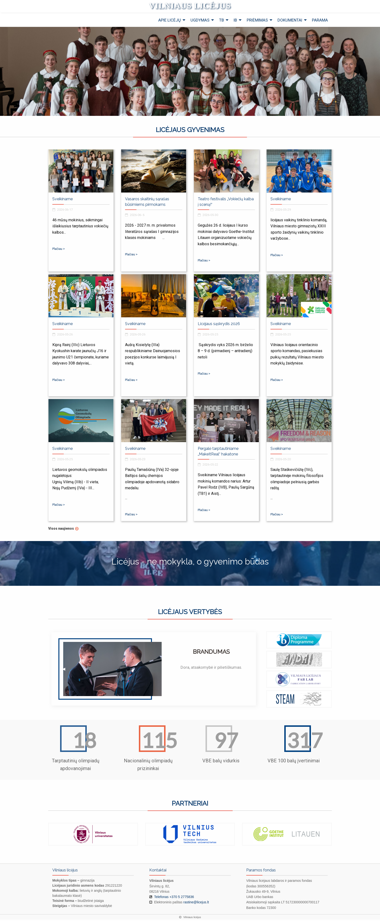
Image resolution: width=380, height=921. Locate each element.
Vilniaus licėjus (189, 6)
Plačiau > (58, 250)
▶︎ (245, 672)
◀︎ (66, 672)
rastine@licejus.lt (196, 904)
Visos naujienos (61, 530)
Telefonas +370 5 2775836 (174, 898)
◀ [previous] (55, 839)
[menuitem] (170, 21)
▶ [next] (328, 839)
